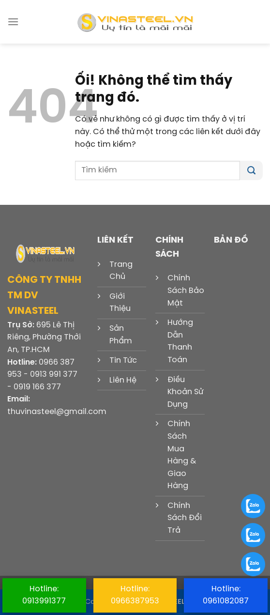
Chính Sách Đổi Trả (184, 518)
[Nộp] (251, 170)
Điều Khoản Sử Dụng (185, 392)
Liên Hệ (122, 380)
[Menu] (13, 21)
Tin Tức (123, 360)
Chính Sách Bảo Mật (185, 290)
